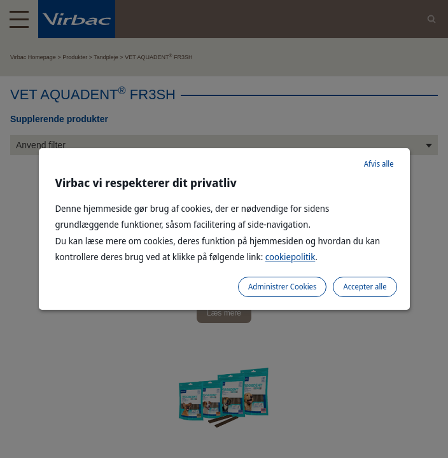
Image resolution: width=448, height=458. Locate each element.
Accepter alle (364, 286)
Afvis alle (379, 163)
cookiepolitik (290, 257)
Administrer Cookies (282, 286)
